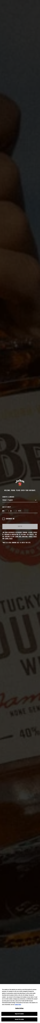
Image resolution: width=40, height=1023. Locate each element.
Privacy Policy (33, 536)
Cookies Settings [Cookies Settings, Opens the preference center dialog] (19, 1008)
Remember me (8, 519)
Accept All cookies (19, 1019)
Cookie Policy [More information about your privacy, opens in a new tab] (18, 1004)
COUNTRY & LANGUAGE (8, 497)
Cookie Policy (8, 538)
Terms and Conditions (21, 536)
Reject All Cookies (19, 1014)
